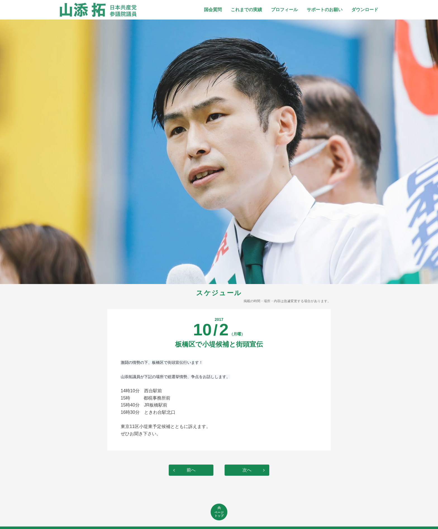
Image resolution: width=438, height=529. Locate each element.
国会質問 (213, 9)
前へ (191, 470)
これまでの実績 (246, 9)
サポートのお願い (324, 9)
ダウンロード (364, 9)
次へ (246, 470)
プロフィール (284, 9)
